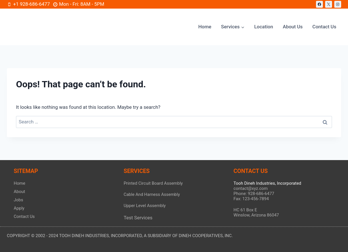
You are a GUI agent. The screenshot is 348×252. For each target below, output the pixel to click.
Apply (19, 208)
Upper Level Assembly (145, 205)
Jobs (18, 199)
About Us (293, 26)
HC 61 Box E (245, 209)
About (19, 191)
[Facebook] (319, 4)
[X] (328, 4)
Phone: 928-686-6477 (253, 193)
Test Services (138, 217)
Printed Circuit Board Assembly (153, 183)
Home (204, 26)
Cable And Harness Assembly (152, 194)
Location (263, 26)
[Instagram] (337, 4)
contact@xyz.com (250, 188)
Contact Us (324, 26)
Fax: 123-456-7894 (251, 198)
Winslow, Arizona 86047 (256, 215)
